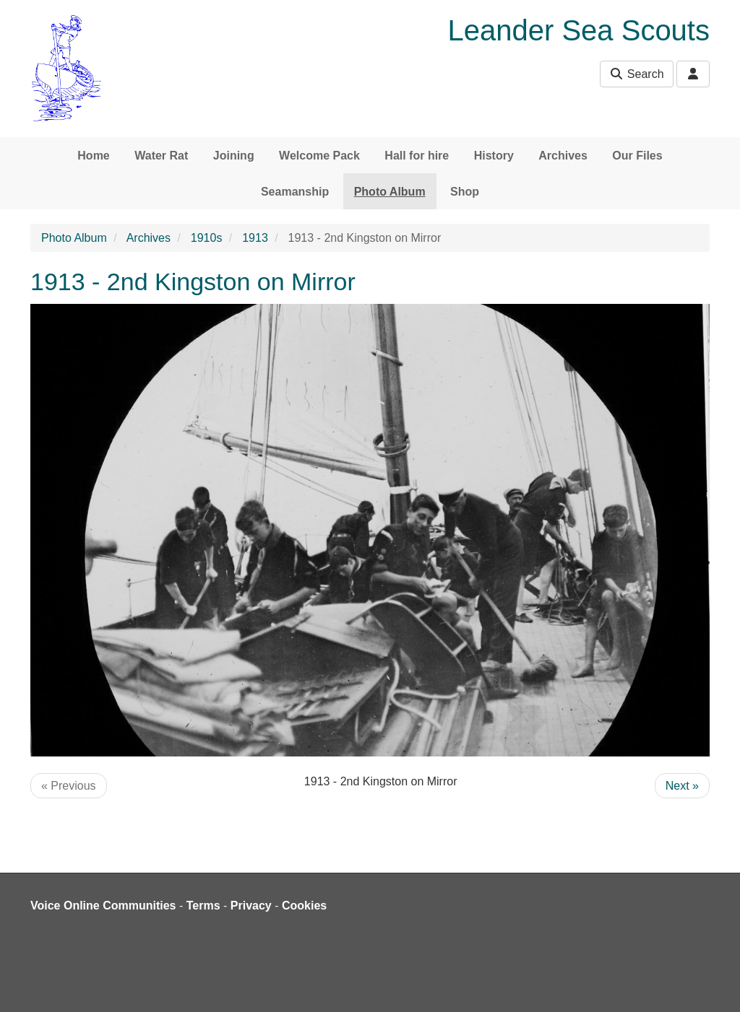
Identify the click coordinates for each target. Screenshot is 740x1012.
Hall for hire (416, 155)
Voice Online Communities (103, 905)
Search (636, 74)
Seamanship (295, 192)
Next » (682, 786)
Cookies (304, 905)
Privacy (251, 905)
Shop (464, 192)
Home (93, 155)
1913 (255, 238)
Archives (563, 155)
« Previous (68, 786)
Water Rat (161, 155)
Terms (203, 905)
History (494, 155)
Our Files (637, 155)
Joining (233, 155)
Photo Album (390, 192)
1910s (207, 238)
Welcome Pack (319, 155)
